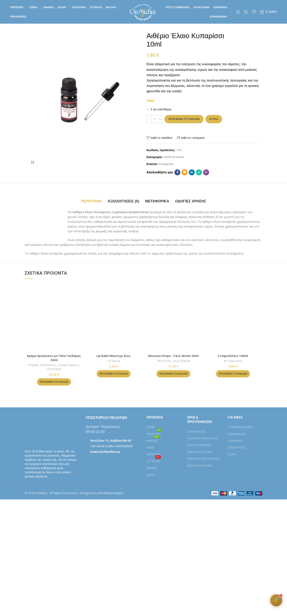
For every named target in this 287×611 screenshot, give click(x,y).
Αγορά (213, 119)
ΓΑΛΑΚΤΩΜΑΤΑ (68, 365)
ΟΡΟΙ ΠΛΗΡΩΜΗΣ (199, 445)
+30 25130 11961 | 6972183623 (111, 446)
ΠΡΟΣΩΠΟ (54, 369)
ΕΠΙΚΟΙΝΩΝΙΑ (237, 434)
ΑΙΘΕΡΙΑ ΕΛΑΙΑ (173, 157)
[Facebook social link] (177, 172)
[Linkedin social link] (192, 172)
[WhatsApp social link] (199, 172)
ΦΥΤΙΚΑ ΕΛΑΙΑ (233, 361)
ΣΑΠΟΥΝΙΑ (153, 454)
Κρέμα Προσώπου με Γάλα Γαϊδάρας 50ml (54, 358)
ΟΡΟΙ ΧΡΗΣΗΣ (196, 431)
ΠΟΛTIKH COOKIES (199, 465)
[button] (54, 382)
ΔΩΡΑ (150, 475)
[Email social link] (185, 172)
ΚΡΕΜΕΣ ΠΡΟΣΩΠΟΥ (42, 365)
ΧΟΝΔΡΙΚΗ (235, 441)
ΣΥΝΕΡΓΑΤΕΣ (236, 447)
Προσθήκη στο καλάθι (184, 119)
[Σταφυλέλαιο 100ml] (233, 317)
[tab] (91, 201)
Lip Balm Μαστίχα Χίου (113, 356)
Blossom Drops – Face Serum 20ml (173, 356)
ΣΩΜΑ (150, 427)
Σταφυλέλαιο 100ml (233, 356)
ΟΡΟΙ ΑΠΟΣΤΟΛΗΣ (199, 452)
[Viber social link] (206, 172)
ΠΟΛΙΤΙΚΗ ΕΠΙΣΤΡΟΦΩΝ (203, 458)
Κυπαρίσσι (166, 164)
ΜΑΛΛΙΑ (151, 468)
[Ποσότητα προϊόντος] (154, 119)
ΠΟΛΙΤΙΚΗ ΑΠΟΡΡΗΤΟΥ (202, 438)
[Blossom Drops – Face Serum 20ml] (173, 317)
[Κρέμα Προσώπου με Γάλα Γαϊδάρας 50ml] (54, 317)
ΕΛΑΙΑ (150, 447)
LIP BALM (113, 361)
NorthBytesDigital (110, 493)
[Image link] (45, 430)
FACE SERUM (181, 361)
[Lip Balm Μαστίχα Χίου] (114, 317)
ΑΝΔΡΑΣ (152, 440)
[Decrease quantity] (148, 119)
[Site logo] (143, 12)
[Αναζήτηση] (246, 12)
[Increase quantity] (159, 119)
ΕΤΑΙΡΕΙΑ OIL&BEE (240, 427)
